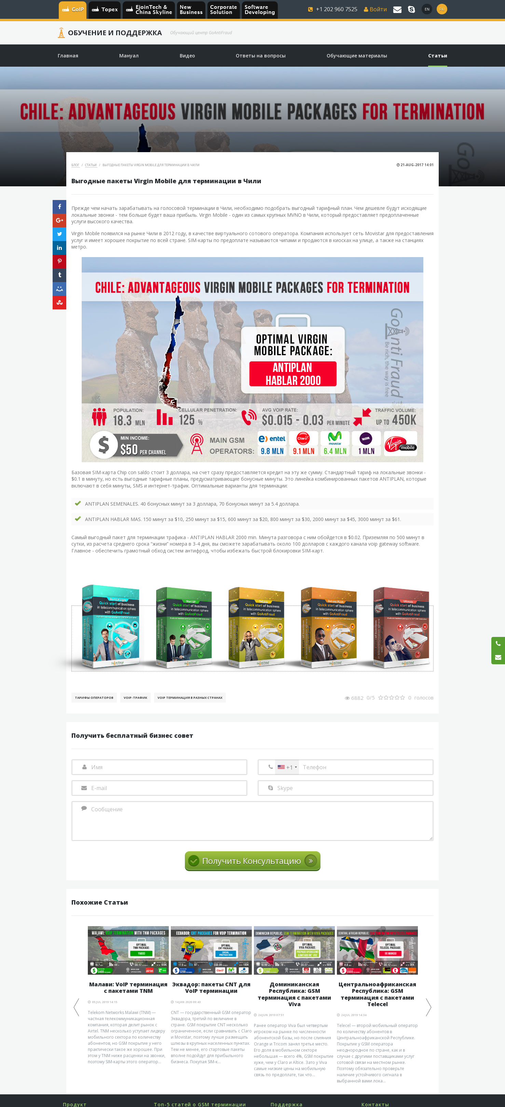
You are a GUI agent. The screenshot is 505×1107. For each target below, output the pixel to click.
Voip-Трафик (135, 697)
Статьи (91, 165)
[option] (128, 995)
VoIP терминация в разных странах (190, 697)
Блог (75, 165)
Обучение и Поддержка (115, 32)
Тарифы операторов (94, 697)
